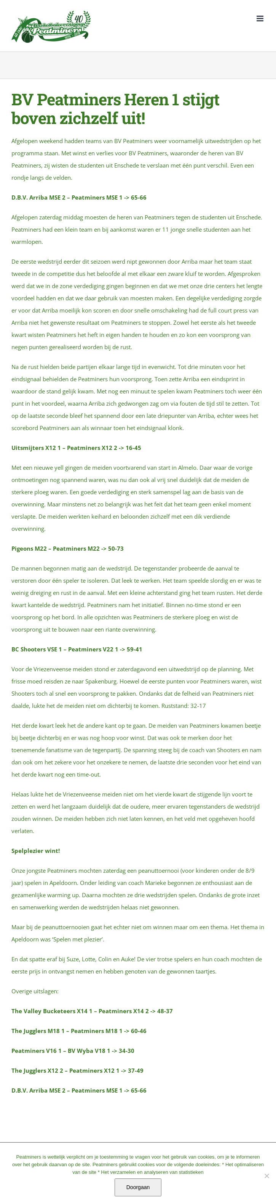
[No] (266, 1176)
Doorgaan (138, 1187)
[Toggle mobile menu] (261, 19)
